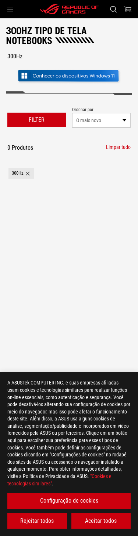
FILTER (37, 119)
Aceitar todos (101, 520)
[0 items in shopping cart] (127, 9)
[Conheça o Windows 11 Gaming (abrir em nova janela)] (69, 76)
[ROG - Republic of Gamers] (69, 9)
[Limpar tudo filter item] (118, 147)
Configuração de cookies (69, 500)
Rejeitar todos (37, 520)
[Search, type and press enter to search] (113, 9)
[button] (10, 9)
